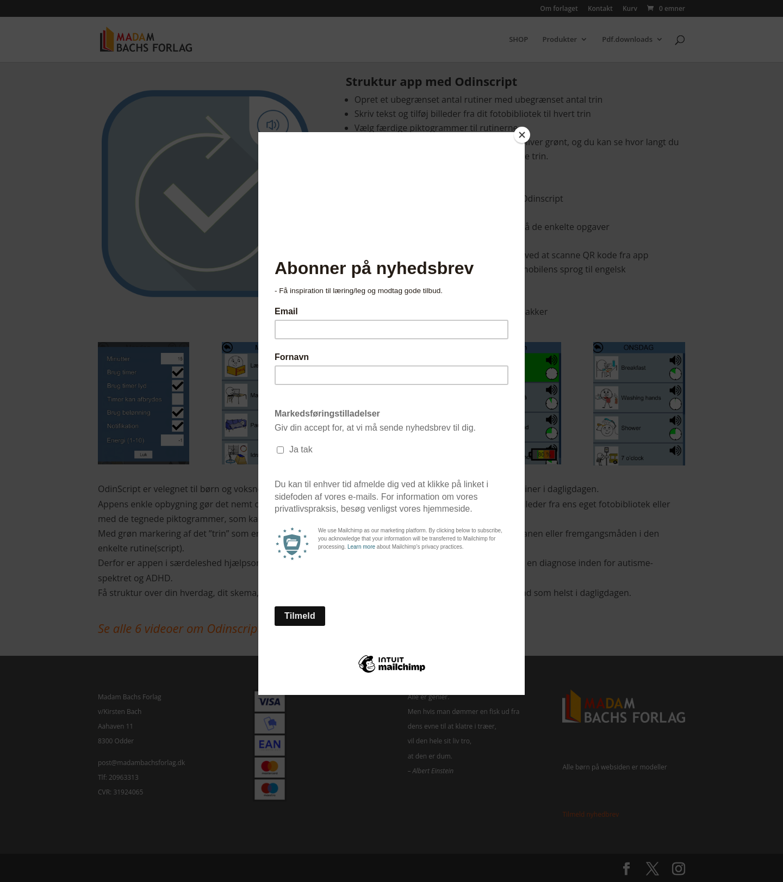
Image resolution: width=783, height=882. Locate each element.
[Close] (522, 135)
